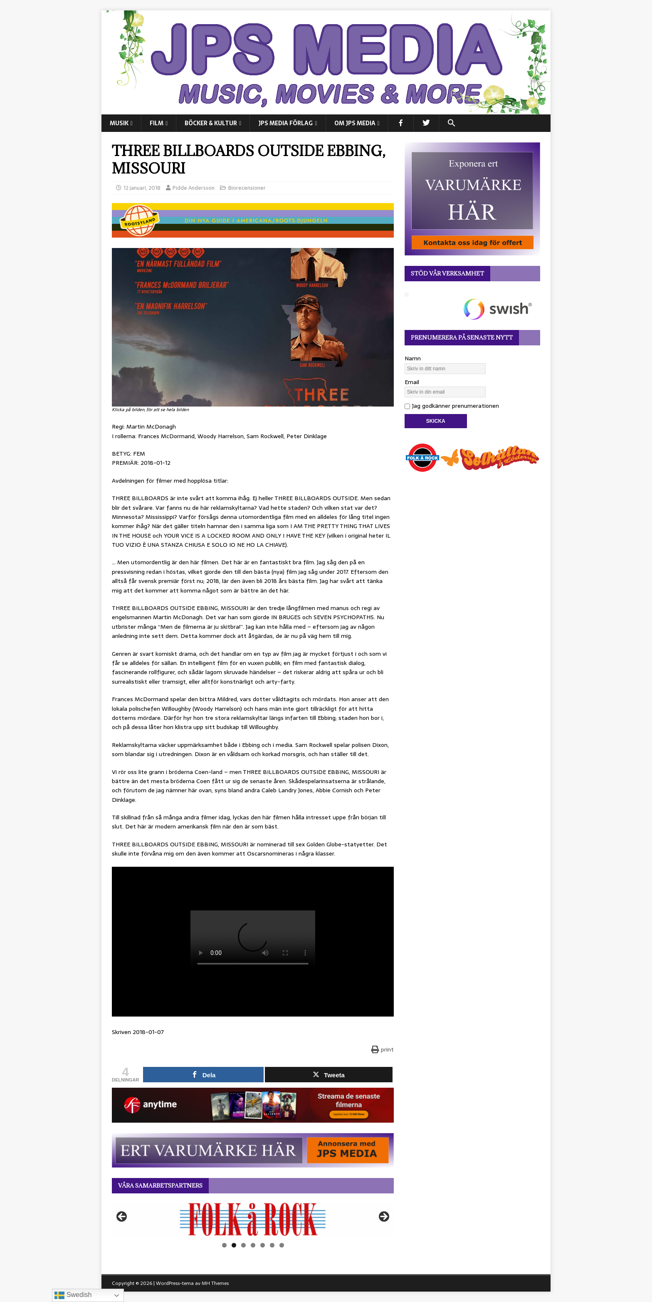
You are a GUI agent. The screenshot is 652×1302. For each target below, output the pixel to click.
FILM (156, 123)
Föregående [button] (122, 1217)
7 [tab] (281, 1245)
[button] (451, 123)
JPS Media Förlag (285, 123)
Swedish (72, 1295)
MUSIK (119, 123)
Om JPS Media (354, 123)
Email (412, 382)
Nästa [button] (383, 1217)
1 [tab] (224, 1245)
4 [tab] (253, 1245)
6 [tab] (272, 1245)
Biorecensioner (247, 188)
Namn (413, 358)
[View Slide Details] (253, 1219)
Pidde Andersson (194, 188)
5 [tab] (262, 1245)
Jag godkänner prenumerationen (452, 405)
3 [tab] (243, 1245)
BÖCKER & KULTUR (211, 123)
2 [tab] (234, 1245)
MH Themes (215, 1283)
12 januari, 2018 (142, 188)
